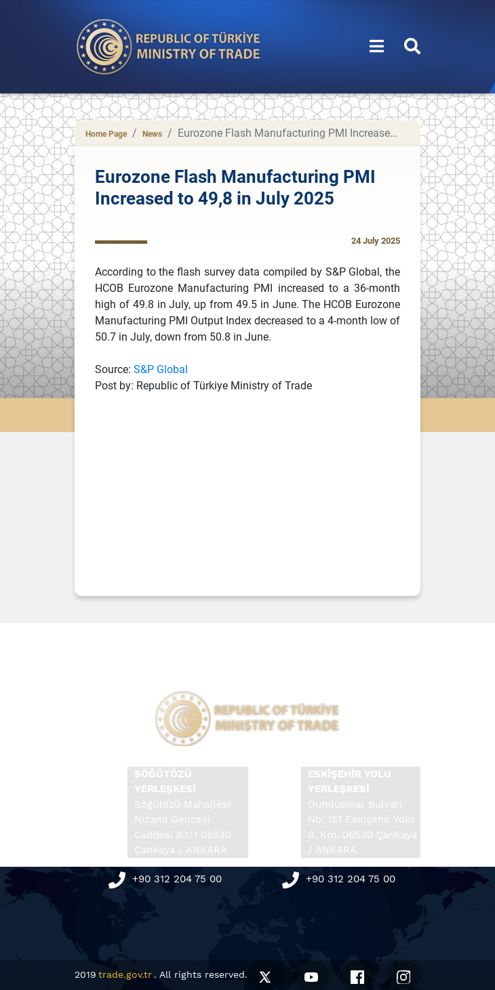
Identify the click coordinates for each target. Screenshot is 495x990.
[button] (376, 47)
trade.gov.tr (125, 974)
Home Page (106, 134)
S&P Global (161, 369)
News (152, 134)
